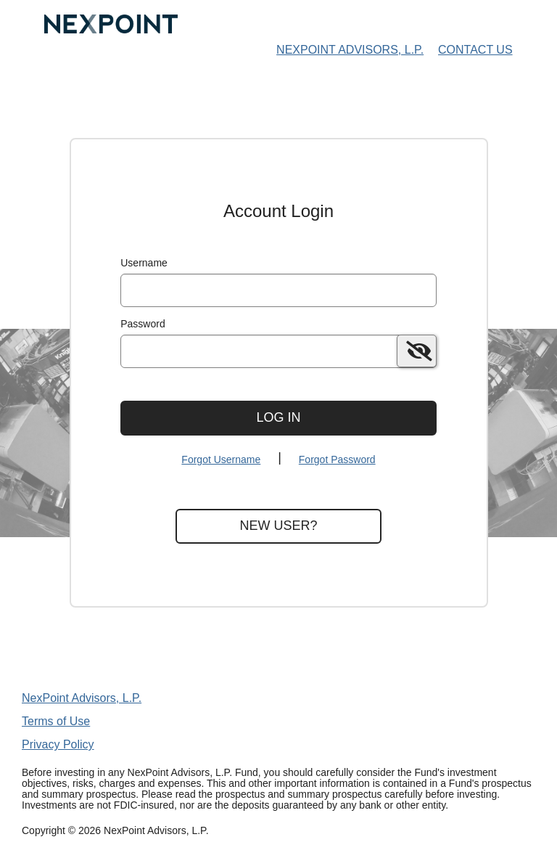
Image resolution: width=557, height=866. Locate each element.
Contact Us (475, 50)
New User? (278, 525)
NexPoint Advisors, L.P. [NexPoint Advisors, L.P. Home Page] (350, 50)
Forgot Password (337, 459)
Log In (278, 417)
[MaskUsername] (278, 290)
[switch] (417, 351)
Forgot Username (220, 459)
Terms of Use (56, 721)
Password (142, 324)
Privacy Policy (58, 744)
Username (144, 263)
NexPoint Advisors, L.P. (81, 698)
